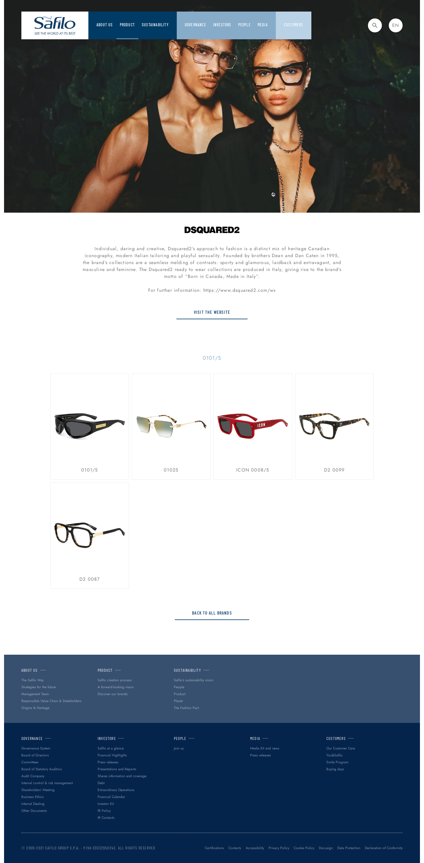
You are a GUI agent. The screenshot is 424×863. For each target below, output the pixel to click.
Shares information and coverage (122, 776)
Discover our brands (113, 694)
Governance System (35, 748)
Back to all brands (212, 612)
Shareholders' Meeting (38, 790)
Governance (195, 24)
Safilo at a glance (111, 748)
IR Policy (104, 810)
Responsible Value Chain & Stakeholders (51, 701)
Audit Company (32, 776)
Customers (293, 24)
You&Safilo (334, 755)
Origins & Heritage (35, 707)
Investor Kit (106, 803)
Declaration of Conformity (384, 848)
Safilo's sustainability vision (193, 680)
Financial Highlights (112, 755)
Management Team (35, 694)
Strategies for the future (38, 687)
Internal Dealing (32, 803)
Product (127, 24)
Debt (101, 783)
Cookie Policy (304, 848)
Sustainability (155, 24)
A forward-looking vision (116, 687)
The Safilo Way (32, 680)
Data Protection (348, 848)
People (179, 687)
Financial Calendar (111, 796)
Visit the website (212, 312)
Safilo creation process (115, 680)
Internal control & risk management (47, 783)
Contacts (234, 848)
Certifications (214, 848)
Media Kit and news (264, 748)
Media (263, 24)
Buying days (335, 769)
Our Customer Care (340, 748)
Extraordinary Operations (116, 790)
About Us (104, 24)
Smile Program (337, 762)
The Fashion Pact (186, 707)
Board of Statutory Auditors (41, 769)
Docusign (326, 848)
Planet (178, 701)
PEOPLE (244, 24)
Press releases (108, 762)
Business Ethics (32, 796)
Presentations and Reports (117, 769)
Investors (222, 24)
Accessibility (255, 848)
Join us (179, 748)
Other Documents (34, 810)
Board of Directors (35, 755)
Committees (29, 762)
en (395, 25)
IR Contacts (106, 817)
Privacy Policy (279, 848)
